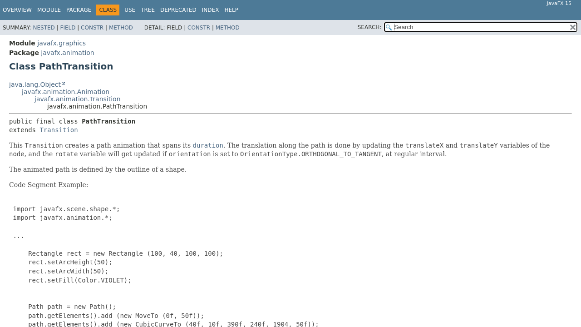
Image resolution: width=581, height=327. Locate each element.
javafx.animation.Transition (77, 99)
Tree (148, 10)
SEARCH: (370, 27)
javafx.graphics (61, 43)
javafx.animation (67, 52)
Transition (58, 130)
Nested (43, 28)
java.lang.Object (35, 84)
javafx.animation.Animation (65, 91)
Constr (92, 28)
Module (49, 10)
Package (78, 10)
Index (210, 10)
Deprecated (178, 10)
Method (121, 28)
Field (67, 28)
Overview (17, 10)
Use (129, 10)
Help (231, 10)
